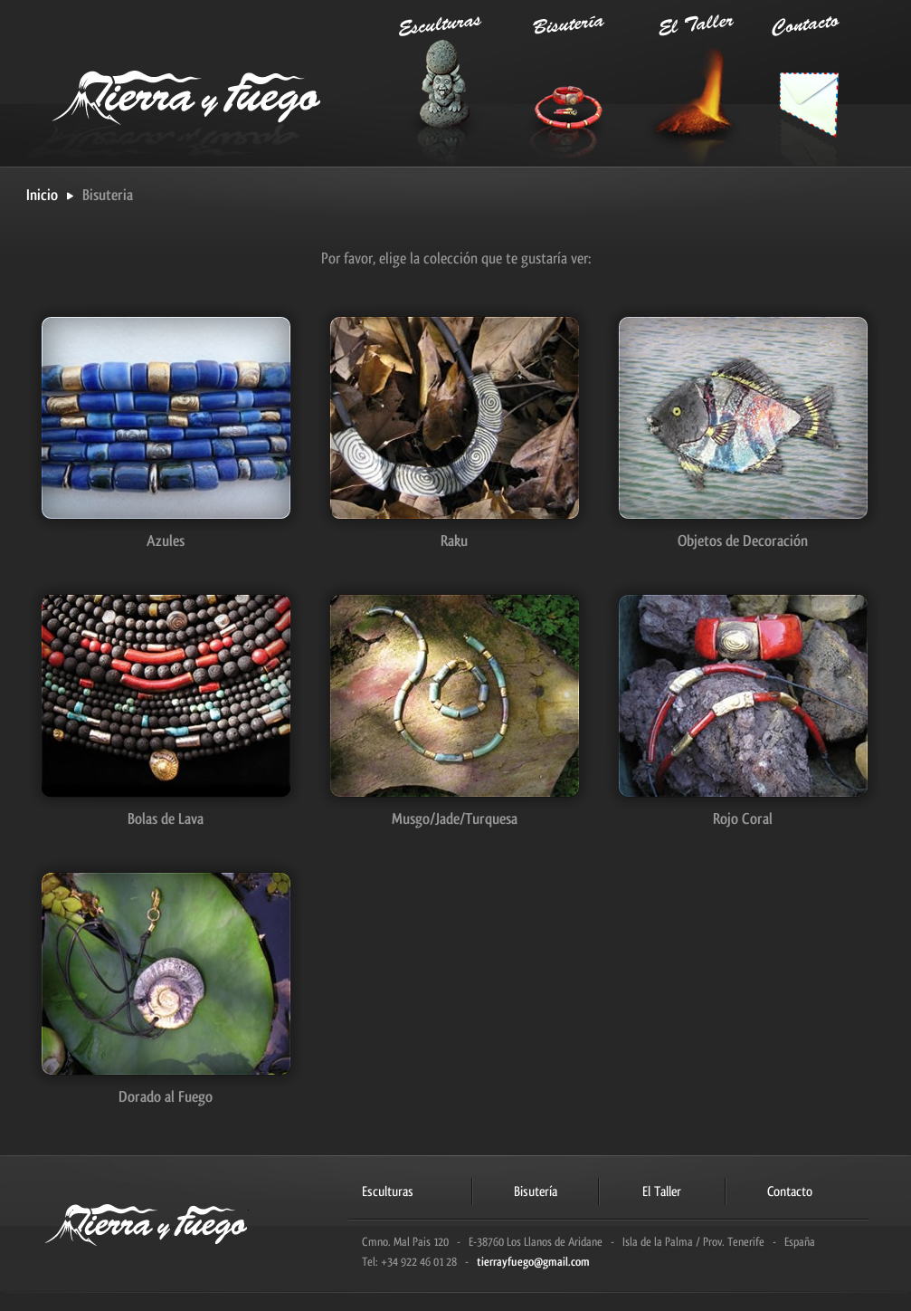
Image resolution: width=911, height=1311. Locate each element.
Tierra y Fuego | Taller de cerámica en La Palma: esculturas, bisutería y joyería (198, 81)
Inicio (42, 195)
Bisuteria (107, 195)
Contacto (797, 83)
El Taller (677, 83)
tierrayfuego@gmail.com (533, 1261)
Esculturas (438, 83)
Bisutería (558, 83)
